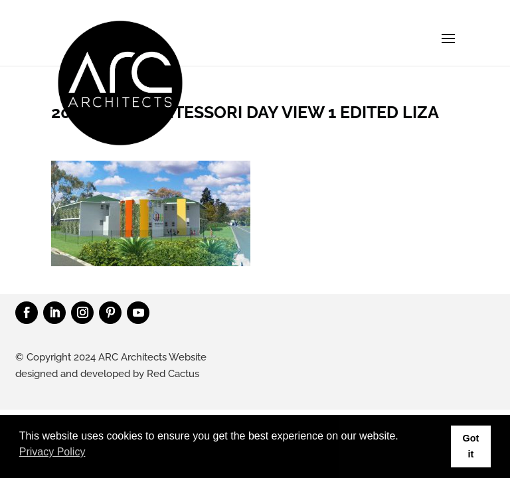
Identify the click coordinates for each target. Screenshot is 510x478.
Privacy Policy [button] (52, 451)
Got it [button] (470, 446)
